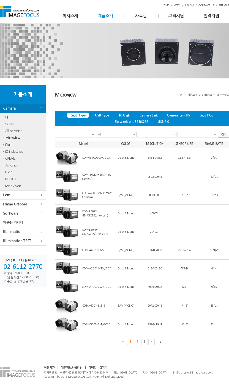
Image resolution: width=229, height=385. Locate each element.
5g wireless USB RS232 (131, 121)
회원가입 (189, 5)
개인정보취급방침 (71, 367)
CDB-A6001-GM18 (93, 305)
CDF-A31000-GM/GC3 (96, 157)
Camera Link (148, 115)
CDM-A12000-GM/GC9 (96, 286)
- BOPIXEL (10, 179)
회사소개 (70, 16)
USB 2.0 (163, 121)
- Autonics (10, 165)
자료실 (141, 16)
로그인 (177, 5)
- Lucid (8, 172)
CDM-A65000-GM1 (94, 250)
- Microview (11, 137)
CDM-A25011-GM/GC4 (96, 268)
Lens (7, 195)
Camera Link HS (178, 115)
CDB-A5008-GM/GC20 (96, 324)
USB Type (102, 115)
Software (10, 213)
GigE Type (78, 115)
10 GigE (124, 115)
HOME (165, 5)
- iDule (7, 144)
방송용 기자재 (13, 222)
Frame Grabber (15, 204)
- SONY (8, 124)
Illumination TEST (17, 241)
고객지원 (176, 16)
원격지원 (211, 16)
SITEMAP (223, 5)
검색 (223, 134)
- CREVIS (9, 158)
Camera (9, 108)
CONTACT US (206, 5)
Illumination (12, 231)
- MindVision (12, 186)
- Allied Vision (12, 131)
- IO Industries (13, 151)
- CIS (6, 117)
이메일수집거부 (97, 367)
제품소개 (105, 16)
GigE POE (206, 115)
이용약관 (49, 367)
